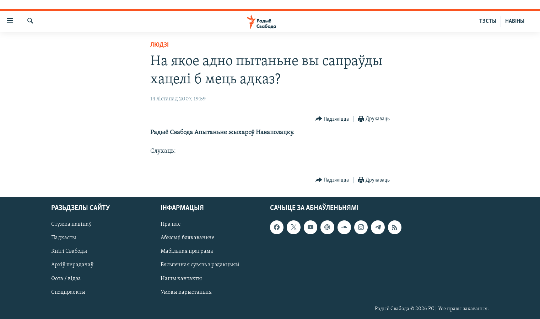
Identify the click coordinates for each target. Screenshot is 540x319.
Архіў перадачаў (72, 265)
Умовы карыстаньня (186, 292)
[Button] (332, 119)
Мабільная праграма (187, 251)
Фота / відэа (66, 278)
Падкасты (63, 238)
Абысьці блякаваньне (188, 238)
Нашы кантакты (181, 278)
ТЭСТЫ (487, 21)
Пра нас (170, 224)
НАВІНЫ (514, 21)
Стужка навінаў (71, 224)
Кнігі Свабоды (69, 251)
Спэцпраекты (68, 292)
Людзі (159, 45)
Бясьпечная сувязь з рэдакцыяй (200, 265)
